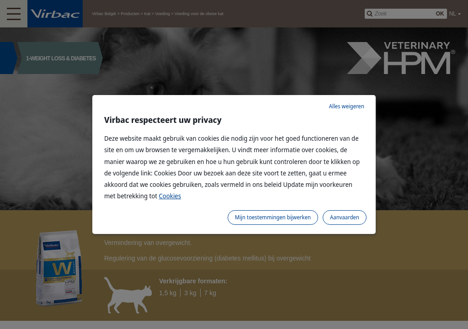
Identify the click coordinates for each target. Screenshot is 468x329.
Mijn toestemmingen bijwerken (273, 217)
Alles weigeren (346, 106)
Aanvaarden (344, 217)
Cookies (170, 195)
